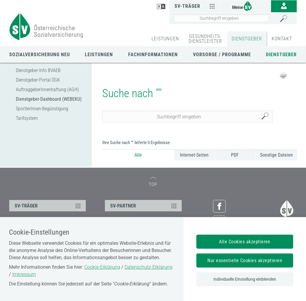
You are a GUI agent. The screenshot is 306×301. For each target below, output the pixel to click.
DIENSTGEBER (247, 39)
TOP (153, 182)
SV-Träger (196, 6)
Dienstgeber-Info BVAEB (38, 70)
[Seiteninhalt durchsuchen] (221, 18)
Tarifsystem (27, 118)
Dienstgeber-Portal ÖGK (38, 80)
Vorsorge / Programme (222, 54)
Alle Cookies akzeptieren (244, 242)
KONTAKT (282, 39)
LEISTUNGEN (165, 39)
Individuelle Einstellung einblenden (244, 279)
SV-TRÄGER (48, 206)
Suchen (267, 116)
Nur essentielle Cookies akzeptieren (244, 260)
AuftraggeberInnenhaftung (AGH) (47, 89)
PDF (235, 155)
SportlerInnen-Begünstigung (42, 108)
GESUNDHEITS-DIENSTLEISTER (205, 38)
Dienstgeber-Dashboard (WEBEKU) (49, 99)
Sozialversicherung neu (39, 54)
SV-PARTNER (144, 206)
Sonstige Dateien (276, 155)
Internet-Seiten (194, 155)
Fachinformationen (153, 54)
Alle (138, 155)
